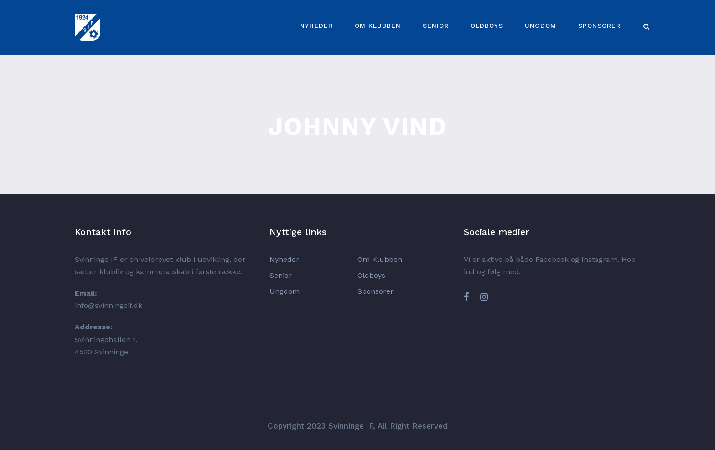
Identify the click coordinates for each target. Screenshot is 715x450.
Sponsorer (599, 25)
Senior (436, 25)
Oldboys (487, 25)
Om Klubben (378, 25)
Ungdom (540, 25)
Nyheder (316, 25)
